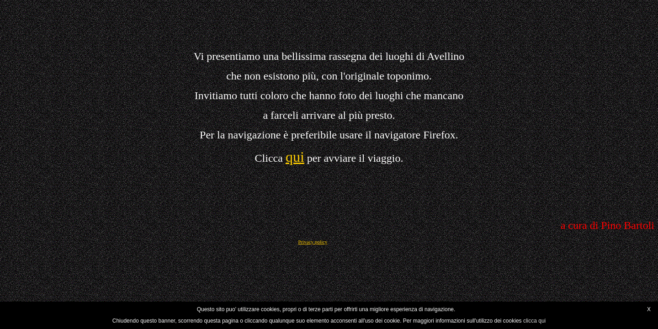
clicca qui (534, 321)
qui (295, 157)
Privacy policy (312, 241)
